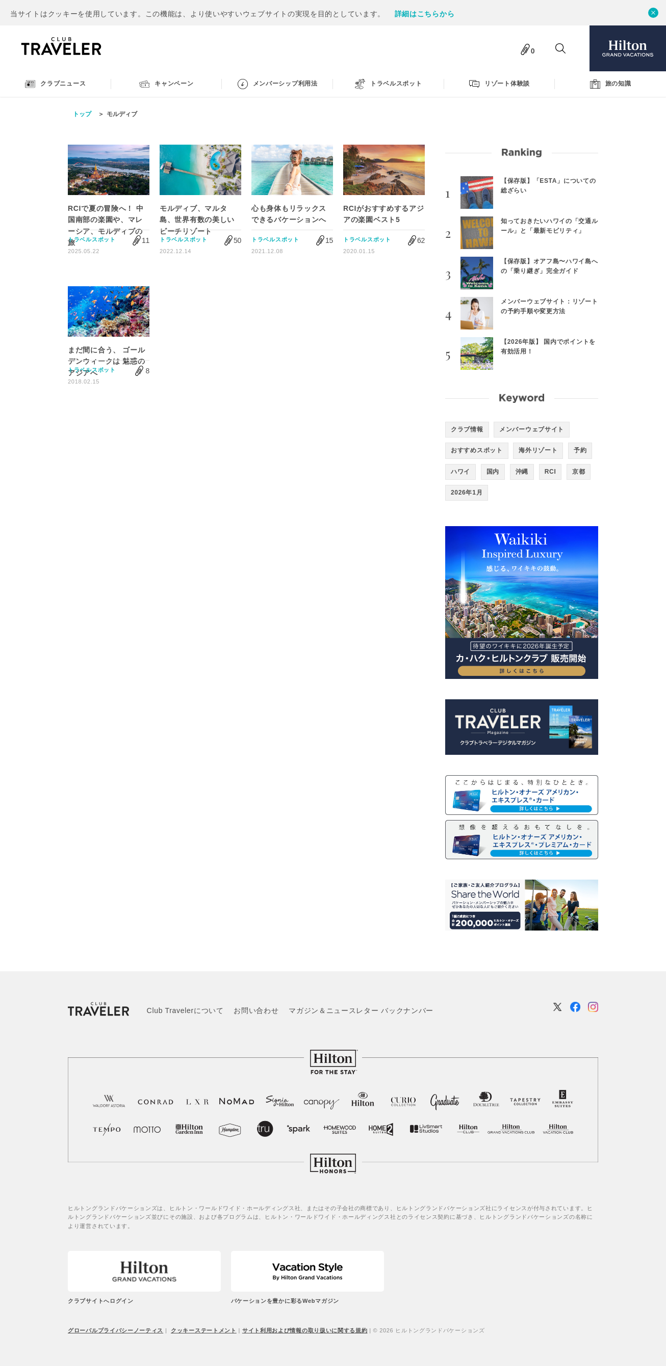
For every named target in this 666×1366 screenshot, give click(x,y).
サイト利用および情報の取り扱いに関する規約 (305, 1330)
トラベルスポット (92, 239)
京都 (578, 471)
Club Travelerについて (185, 1010)
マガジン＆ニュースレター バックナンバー (361, 1010)
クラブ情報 (467, 429)
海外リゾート (538, 450)
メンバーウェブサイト (531, 429)
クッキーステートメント (204, 1330)
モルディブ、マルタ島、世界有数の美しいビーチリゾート (197, 219)
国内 (492, 471)
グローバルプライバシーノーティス (115, 1330)
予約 (580, 450)
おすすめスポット (477, 450)
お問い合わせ (256, 1010)
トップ (82, 114)
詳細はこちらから (425, 14)
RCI (550, 471)
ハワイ (460, 471)
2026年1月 (466, 492)
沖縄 (522, 471)
